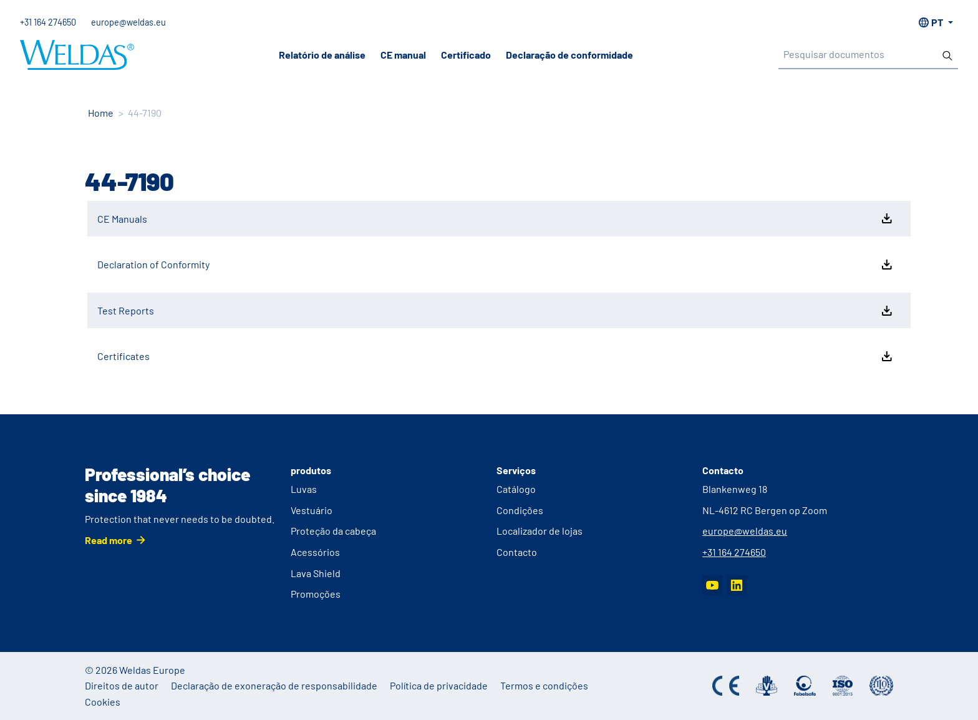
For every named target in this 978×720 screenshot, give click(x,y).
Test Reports (495, 310)
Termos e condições (544, 685)
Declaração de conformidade (569, 55)
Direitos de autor (121, 685)
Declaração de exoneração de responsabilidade (274, 685)
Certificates (495, 356)
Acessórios (315, 552)
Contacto (516, 552)
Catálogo (516, 489)
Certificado (466, 55)
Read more (108, 540)
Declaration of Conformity (495, 264)
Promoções (316, 594)
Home (101, 113)
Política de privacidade (439, 685)
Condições (519, 510)
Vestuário (311, 510)
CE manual (403, 55)
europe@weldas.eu (128, 22)
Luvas (304, 489)
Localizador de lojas (539, 531)
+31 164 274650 (48, 22)
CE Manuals (495, 218)
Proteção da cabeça (333, 531)
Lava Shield (316, 573)
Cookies (102, 702)
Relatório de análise (322, 55)
